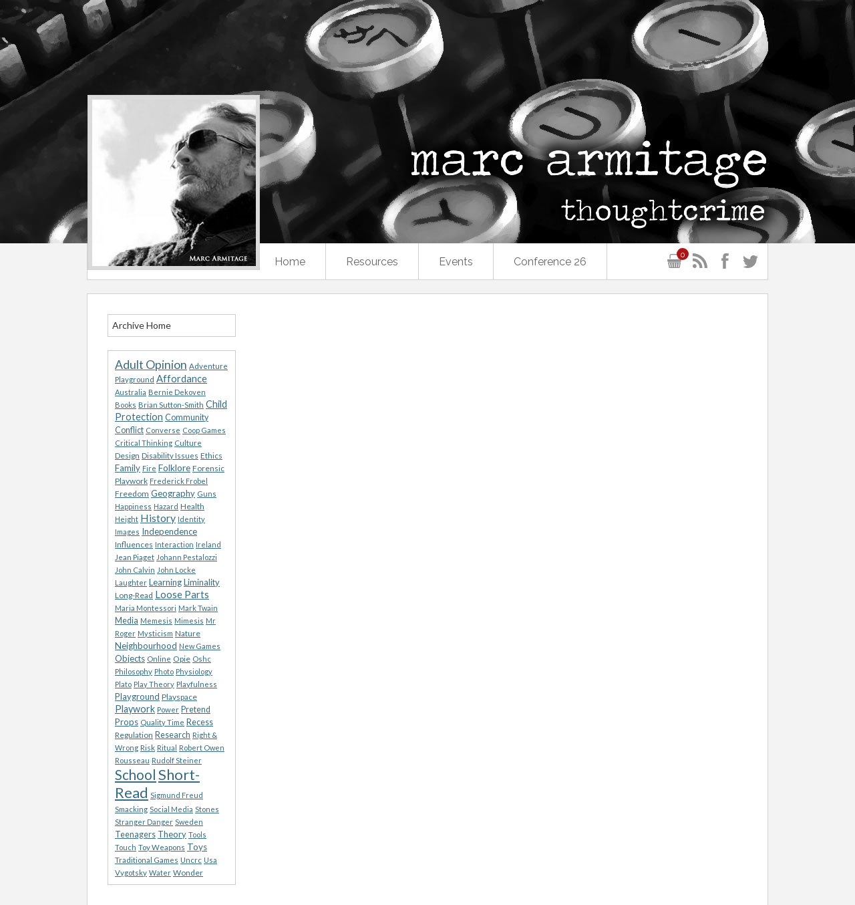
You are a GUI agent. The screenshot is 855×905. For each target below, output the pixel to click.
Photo (164, 671)
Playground (137, 696)
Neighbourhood (146, 645)
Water (160, 872)
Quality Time (162, 722)
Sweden (189, 821)
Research (172, 735)
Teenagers (135, 834)
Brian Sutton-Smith (171, 404)
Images (127, 531)
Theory (172, 834)
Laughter (131, 582)
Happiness (133, 506)
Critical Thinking (143, 442)
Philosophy (133, 671)
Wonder (188, 873)
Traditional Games (146, 860)
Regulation (134, 735)
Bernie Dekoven (177, 392)
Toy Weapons (161, 847)
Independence (169, 531)
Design (127, 455)
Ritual (167, 747)
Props (126, 722)
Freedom (132, 494)
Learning (165, 582)
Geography (173, 493)
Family (127, 468)
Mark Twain (198, 608)
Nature (187, 633)
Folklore (174, 467)
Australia (130, 392)
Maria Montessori (145, 608)
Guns (206, 493)
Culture (188, 442)
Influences (134, 544)
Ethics (211, 455)
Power (168, 709)
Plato (123, 684)
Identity (191, 519)
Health (192, 506)
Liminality (202, 582)
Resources (372, 261)
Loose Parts (182, 594)
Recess (199, 722)
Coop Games (204, 430)
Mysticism (155, 633)
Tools (197, 834)
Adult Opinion (151, 365)
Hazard (166, 506)
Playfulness (196, 684)
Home (290, 261)
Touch (125, 847)
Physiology (194, 671)
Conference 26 (550, 261)
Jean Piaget (134, 557)
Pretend (195, 709)
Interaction (174, 544)
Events (456, 261)
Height (126, 519)
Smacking (131, 809)
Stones (207, 809)
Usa (210, 860)
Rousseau (132, 760)
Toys (197, 847)
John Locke (176, 569)
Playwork (135, 709)
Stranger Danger (144, 821)
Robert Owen (201, 747)
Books (125, 404)
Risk (147, 748)
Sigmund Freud (176, 795)
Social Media (171, 809)
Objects (130, 658)
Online (159, 658)
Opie (181, 659)
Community (186, 417)
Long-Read (134, 595)
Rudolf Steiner (177, 760)
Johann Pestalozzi (186, 557)
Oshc (201, 658)
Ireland (208, 544)
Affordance (181, 378)
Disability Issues (170, 455)
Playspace (179, 697)
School (135, 775)
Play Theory (154, 684)
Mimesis (189, 620)
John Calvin (135, 569)
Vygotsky (131, 872)
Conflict (129, 430)
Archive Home (141, 325)
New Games (199, 646)
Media (126, 621)
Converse (163, 430)
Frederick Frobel (179, 481)
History (158, 517)
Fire (149, 468)
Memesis (156, 620)
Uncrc (191, 860)
